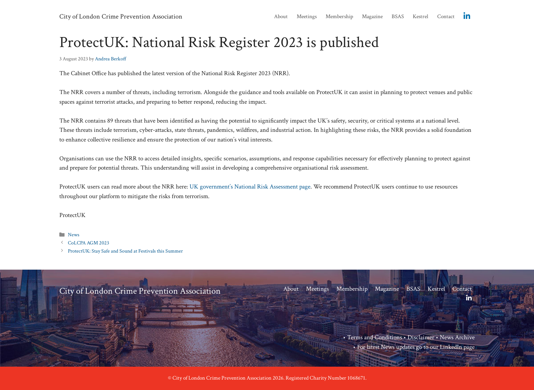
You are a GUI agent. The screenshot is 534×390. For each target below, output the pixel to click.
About (281, 16)
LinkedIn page (457, 347)
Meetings (307, 16)
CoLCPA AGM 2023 (88, 242)
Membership (339, 16)
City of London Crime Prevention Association (120, 16)
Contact (446, 16)
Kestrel (420, 16)
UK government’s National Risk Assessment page (249, 187)
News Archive (457, 337)
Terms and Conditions (374, 337)
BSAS (398, 16)
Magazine (372, 16)
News (73, 234)
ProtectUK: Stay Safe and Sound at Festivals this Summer (125, 250)
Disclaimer (421, 337)
